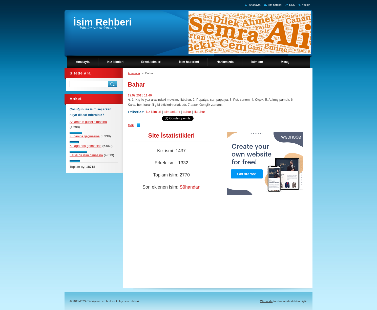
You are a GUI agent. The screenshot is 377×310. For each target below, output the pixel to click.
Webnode (266, 301)
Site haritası (275, 4)
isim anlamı (172, 112)
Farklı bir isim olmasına (86, 155)
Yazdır (306, 4)
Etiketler (135, 112)
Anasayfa (134, 73)
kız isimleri (153, 112)
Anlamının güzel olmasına (88, 122)
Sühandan (190, 187)
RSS (292, 4)
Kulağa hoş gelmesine (85, 146)
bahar (187, 112)
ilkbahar (199, 112)
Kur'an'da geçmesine (85, 136)
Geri (131, 125)
